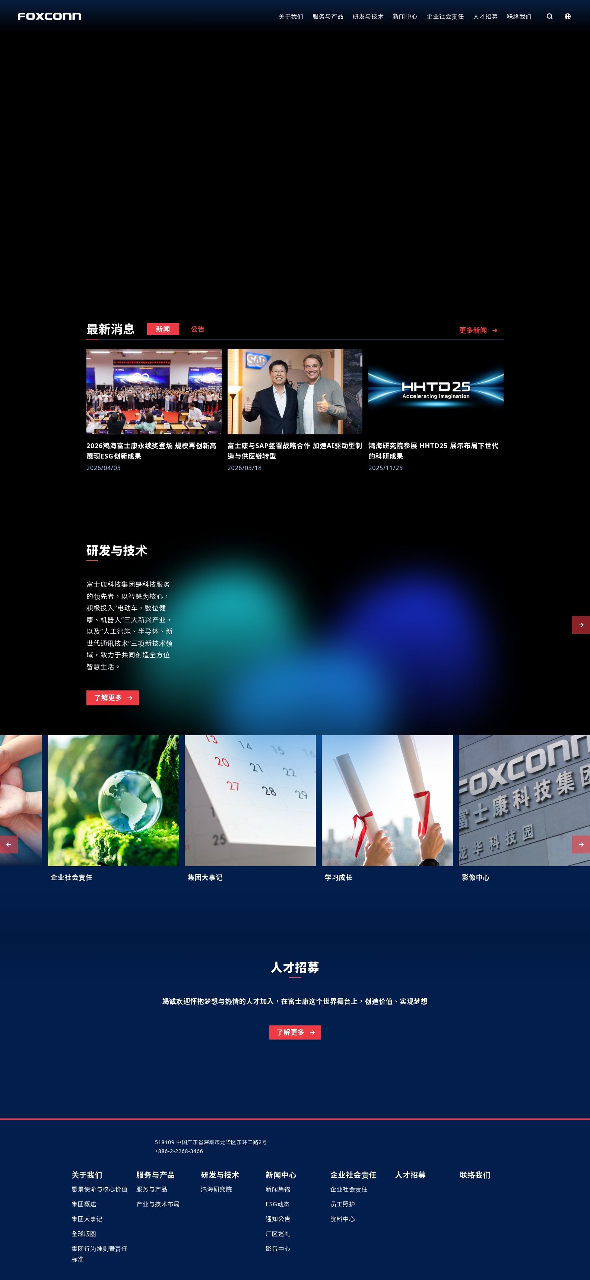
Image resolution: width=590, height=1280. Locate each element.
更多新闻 (479, 330)
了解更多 (114, 732)
